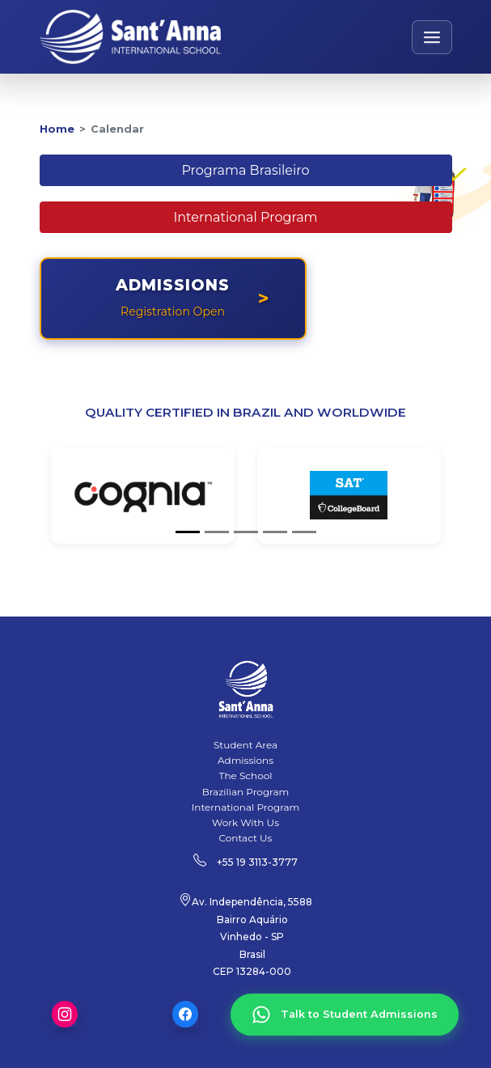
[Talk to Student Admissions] (345, 1015)
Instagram (65, 1014)
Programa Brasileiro (245, 170)
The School (246, 775)
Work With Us (245, 822)
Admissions (245, 760)
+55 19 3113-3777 (257, 862)
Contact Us (246, 838)
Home (57, 129)
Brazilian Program (246, 792)
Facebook (185, 1014)
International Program (245, 217)
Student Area (245, 745)
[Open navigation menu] (432, 37)
